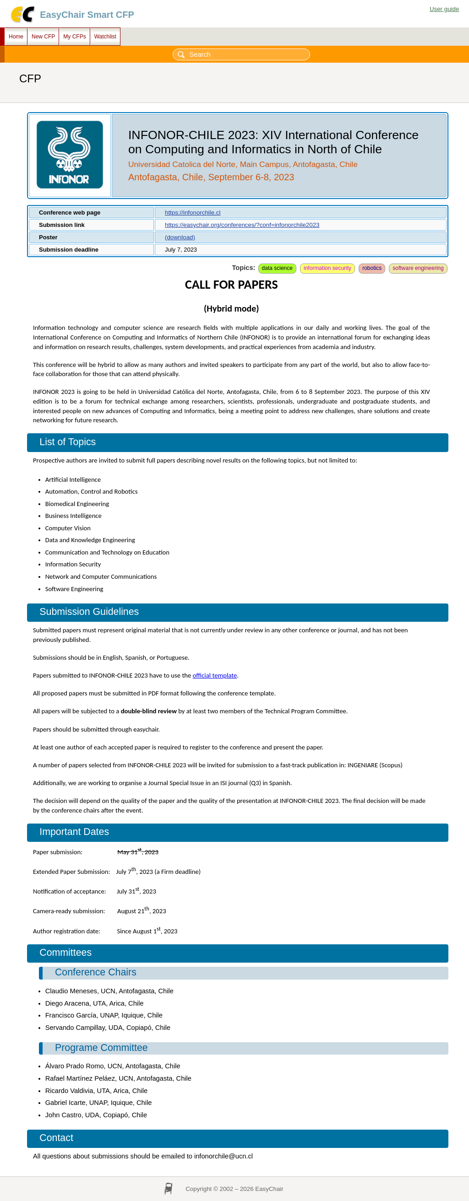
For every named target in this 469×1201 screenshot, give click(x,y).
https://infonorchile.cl (193, 212)
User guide (444, 8)
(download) (180, 237)
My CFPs (74, 36)
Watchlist (105, 36)
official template (215, 675)
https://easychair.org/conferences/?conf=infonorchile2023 (242, 224)
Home (16, 36)
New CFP (43, 36)
